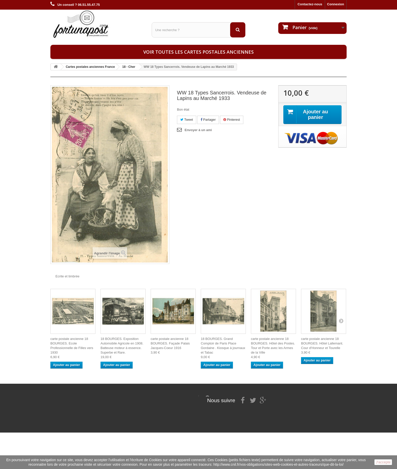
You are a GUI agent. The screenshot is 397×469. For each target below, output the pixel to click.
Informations (60, 397)
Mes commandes (114, 397)
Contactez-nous (309, 4)
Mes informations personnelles (125, 404)
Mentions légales (63, 404)
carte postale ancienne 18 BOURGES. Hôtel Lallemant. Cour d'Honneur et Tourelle (322, 343)
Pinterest (231, 119)
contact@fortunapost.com (244, 425)
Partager (208, 119)
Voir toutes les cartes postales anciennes (198, 52)
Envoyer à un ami (198, 130)
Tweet (186, 119)
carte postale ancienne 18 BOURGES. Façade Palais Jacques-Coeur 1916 (170, 343)
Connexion (335, 4)
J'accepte (383, 462)
